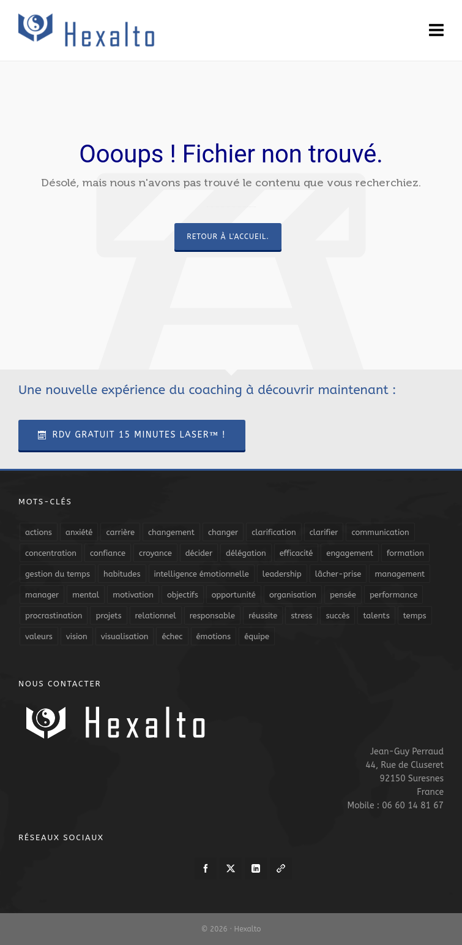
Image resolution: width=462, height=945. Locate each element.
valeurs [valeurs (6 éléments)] (39, 636)
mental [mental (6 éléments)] (85, 594)
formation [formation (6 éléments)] (405, 553)
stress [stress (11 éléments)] (301, 615)
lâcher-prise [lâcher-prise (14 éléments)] (338, 574)
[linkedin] (256, 868)
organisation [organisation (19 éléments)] (292, 594)
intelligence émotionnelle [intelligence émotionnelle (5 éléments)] (201, 574)
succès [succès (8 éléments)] (337, 615)
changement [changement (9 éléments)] (171, 532)
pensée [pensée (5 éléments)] (343, 594)
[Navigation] (436, 30)
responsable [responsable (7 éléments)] (212, 615)
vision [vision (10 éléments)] (77, 636)
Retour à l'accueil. (228, 236)
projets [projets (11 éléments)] (108, 615)
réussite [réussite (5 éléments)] (262, 615)
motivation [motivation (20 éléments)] (133, 594)
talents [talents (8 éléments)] (376, 615)
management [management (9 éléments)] (399, 574)
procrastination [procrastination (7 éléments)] (53, 615)
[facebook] (206, 868)
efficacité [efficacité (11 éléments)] (296, 553)
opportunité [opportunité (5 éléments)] (234, 594)
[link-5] (281, 868)
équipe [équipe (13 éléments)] (256, 636)
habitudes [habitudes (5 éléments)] (121, 574)
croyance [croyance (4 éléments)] (155, 553)
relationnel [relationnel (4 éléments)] (155, 615)
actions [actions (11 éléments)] (38, 532)
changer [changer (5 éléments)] (223, 532)
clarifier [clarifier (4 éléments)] (324, 532)
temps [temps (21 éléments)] (415, 615)
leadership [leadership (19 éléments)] (282, 574)
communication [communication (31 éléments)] (380, 532)
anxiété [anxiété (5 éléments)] (78, 532)
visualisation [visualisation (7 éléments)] (125, 636)
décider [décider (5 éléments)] (198, 553)
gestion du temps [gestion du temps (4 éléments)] (57, 574)
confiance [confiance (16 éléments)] (107, 553)
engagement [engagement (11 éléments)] (349, 553)
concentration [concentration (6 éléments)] (50, 553)
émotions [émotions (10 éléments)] (213, 636)
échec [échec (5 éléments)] (172, 636)
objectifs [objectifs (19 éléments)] (182, 594)
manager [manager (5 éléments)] (42, 594)
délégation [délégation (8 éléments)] (246, 553)
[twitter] (231, 868)
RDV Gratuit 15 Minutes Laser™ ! (132, 435)
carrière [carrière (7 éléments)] (120, 532)
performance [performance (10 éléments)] (393, 594)
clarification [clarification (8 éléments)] (273, 532)
